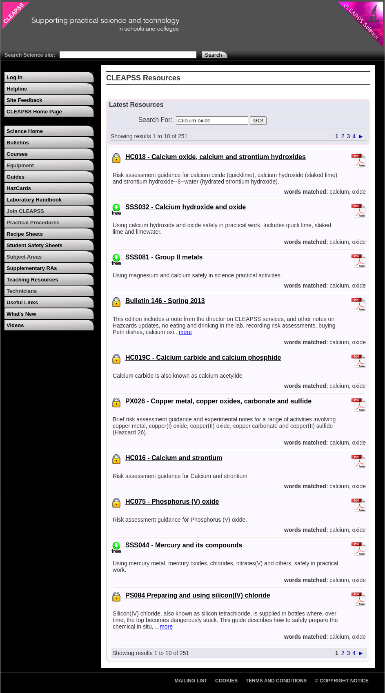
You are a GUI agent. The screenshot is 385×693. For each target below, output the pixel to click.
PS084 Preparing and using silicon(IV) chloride (197, 595)
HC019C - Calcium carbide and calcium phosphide (203, 357)
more (185, 332)
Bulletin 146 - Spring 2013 (165, 300)
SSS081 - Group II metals (164, 257)
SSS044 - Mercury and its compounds (183, 545)
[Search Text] (128, 54)
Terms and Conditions (276, 681)
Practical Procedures (33, 222)
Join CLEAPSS (25, 211)
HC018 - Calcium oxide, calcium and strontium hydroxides (215, 156)
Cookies (226, 681)
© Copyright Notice (342, 681)
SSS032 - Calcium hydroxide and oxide (185, 207)
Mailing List (191, 681)
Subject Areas (24, 257)
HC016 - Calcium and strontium (173, 457)
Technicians (22, 291)
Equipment (20, 165)
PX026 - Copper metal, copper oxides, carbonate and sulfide (218, 401)
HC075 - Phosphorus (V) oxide (172, 501)
